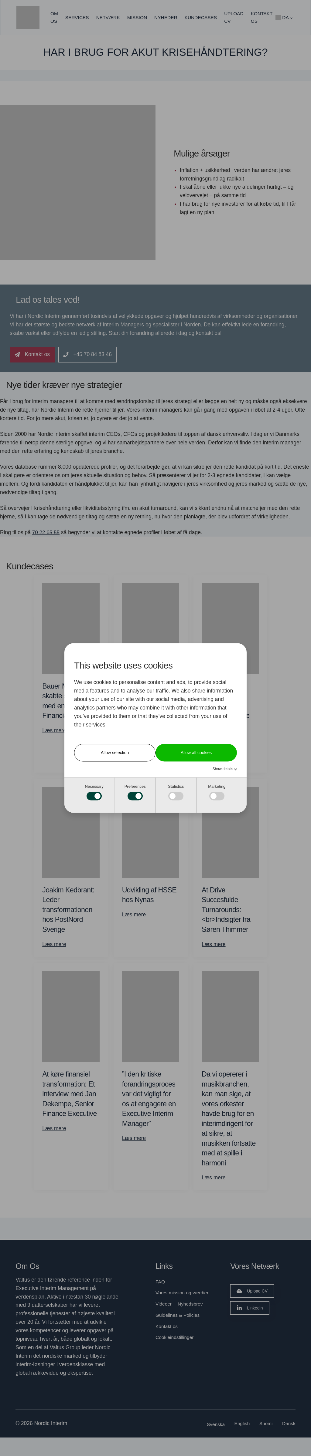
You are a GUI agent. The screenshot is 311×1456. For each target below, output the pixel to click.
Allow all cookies (196, 752)
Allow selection (115, 752)
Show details (223, 769)
